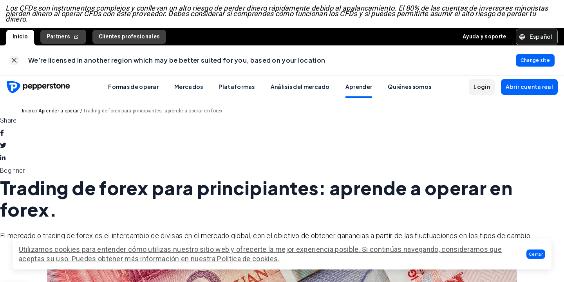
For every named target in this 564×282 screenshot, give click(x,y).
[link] (14, 62)
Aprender (358, 88)
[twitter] (3, 148)
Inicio (20, 37)
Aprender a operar (58, 113)
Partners (63, 37)
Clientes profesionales (129, 37)
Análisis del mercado (300, 88)
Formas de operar (133, 88)
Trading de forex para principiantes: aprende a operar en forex (153, 113)
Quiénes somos (409, 88)
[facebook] (2, 135)
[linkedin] (2, 160)
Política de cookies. (248, 259)
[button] (535, 254)
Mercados (188, 88)
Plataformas (237, 88)
